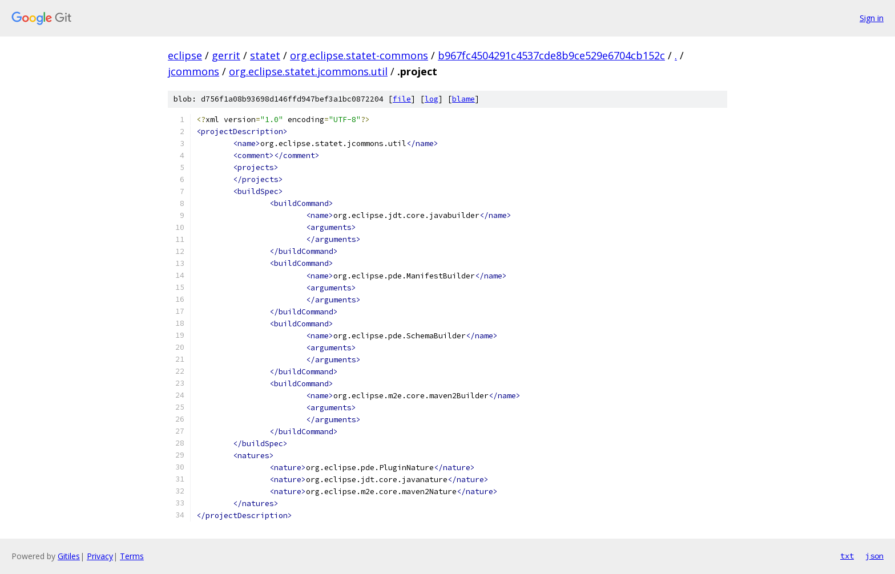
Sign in (872, 18)
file (402, 99)
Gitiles (69, 556)
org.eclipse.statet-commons (359, 55)
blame (463, 99)
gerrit (226, 55)
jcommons (193, 71)
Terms (132, 556)
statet (265, 55)
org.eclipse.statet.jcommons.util (308, 71)
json (874, 556)
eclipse (185, 55)
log (431, 99)
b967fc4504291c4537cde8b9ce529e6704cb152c (551, 55)
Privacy (100, 556)
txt (847, 556)
